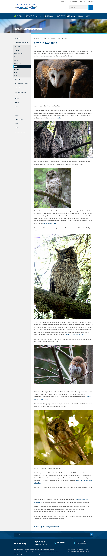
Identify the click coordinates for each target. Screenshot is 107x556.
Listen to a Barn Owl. (55, 118)
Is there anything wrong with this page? (47, 526)
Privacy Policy (80, 549)
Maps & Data (18, 110)
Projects (17, 113)
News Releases (18, 53)
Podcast (16, 75)
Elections (17, 99)
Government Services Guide (19, 42)
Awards (16, 124)
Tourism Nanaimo (20, 117)
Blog (59, 38)
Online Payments (72, 1)
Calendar (16, 69)
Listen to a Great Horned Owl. (74, 334)
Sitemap (86, 549)
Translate (63, 1)
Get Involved (18, 38)
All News (16, 50)
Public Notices (18, 56)
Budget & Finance (20, 88)
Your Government (28, 29)
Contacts (17, 103)
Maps (80, 1)
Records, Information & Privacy (19, 93)
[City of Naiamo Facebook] (15, 543)
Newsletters (17, 63)
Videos (16, 72)
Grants (16, 120)
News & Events (52, 38)
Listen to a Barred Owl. (49, 223)
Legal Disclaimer (71, 549)
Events (16, 60)
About (85, 1)
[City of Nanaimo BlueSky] (25, 543)
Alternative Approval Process (20, 83)
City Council (18, 79)
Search (90, 7)
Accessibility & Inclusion (19, 128)
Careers (17, 106)
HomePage (35, 38)
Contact (90, 1)
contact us (45, 551)
